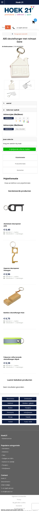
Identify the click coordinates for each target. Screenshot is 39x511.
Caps (3, 455)
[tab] (20, 157)
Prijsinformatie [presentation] (20, 157)
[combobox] (4, 27)
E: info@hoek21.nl (6, 492)
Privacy (19, 499)
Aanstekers (5, 448)
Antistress (5, 452)
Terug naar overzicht (20, 34)
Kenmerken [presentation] (20, 170)
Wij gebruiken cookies (19, 502)
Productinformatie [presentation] (20, 163)
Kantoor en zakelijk (8, 462)
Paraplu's (5, 465)
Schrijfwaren (6, 468)
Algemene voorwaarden (19, 496)
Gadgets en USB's (7, 458)
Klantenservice (7, 438)
